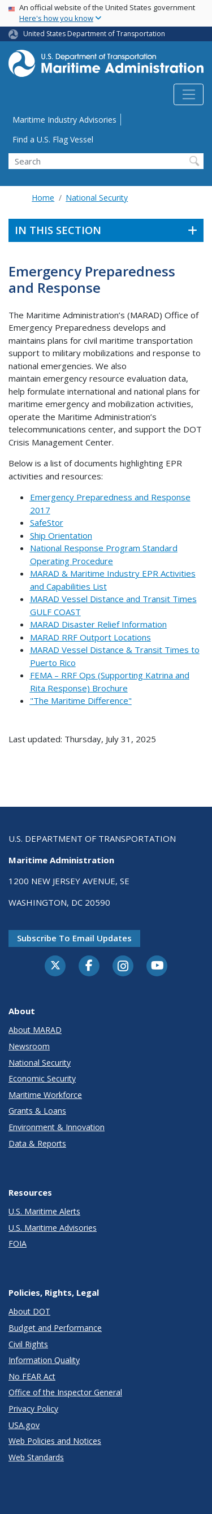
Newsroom (29, 1046)
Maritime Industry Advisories (64, 119)
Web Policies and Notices (54, 1440)
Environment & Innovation (56, 1127)
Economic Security (42, 1078)
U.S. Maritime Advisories (52, 1227)
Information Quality (44, 1360)
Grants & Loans (37, 1110)
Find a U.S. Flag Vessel (52, 139)
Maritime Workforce (45, 1094)
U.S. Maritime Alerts (44, 1211)
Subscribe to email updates (74, 938)
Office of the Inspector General (65, 1392)
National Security (97, 197)
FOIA (17, 1243)
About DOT (29, 1311)
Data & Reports (37, 1143)
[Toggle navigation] (189, 94)
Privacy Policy (33, 1408)
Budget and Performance (55, 1327)
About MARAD (35, 1029)
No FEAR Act (31, 1376)
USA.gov (24, 1425)
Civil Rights (28, 1344)
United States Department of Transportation (94, 33)
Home (43, 197)
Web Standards (36, 1457)
